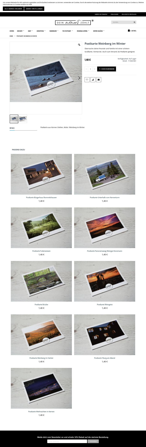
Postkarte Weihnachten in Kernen (41, 411)
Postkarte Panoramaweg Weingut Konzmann (104, 251)
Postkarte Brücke (41, 304)
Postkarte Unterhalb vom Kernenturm (105, 197)
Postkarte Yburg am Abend (104, 358)
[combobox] (123, 22)
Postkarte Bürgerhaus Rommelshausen (41, 197)
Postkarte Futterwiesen (41, 251)
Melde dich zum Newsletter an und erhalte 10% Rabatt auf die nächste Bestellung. (73, 437)
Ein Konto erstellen (129, 14)
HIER (30, 4)
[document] (73, 6)
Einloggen (114, 14)
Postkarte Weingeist (104, 304)
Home (11, 36)
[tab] (25, 128)
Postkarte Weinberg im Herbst (41, 358)
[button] (79, 46)
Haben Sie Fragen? (101, 14)
